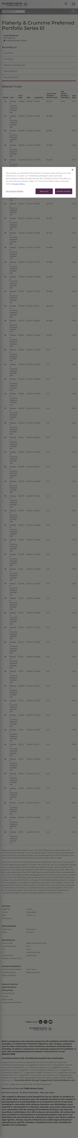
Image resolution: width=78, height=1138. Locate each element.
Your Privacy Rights (14, 191)
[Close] (72, 170)
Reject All (44, 191)
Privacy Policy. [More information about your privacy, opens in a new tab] (18, 184)
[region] (39, 182)
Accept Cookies (63, 191)
